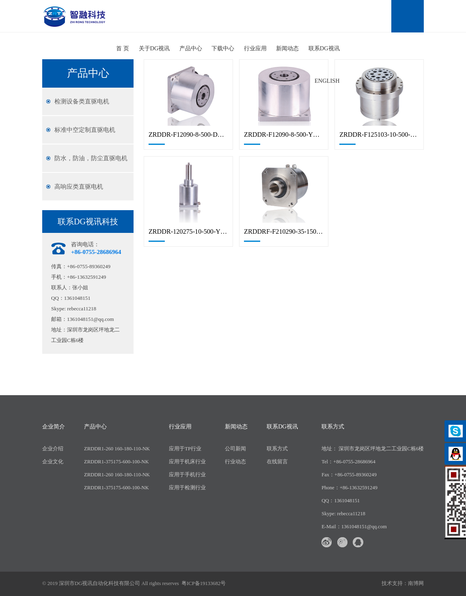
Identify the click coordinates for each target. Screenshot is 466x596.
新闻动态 (287, 48)
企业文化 (52, 462)
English (327, 80)
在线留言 (277, 462)
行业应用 (255, 48)
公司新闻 (235, 449)
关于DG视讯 (154, 48)
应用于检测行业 (187, 488)
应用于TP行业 (185, 449)
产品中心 (190, 48)
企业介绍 (52, 449)
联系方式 (277, 449)
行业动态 (235, 462)
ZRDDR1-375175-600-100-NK (116, 462)
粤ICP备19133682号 (203, 583)
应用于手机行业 (187, 475)
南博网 (416, 583)
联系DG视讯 (324, 48)
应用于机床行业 (187, 462)
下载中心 (222, 48)
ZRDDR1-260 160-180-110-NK (117, 449)
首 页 (122, 48)
